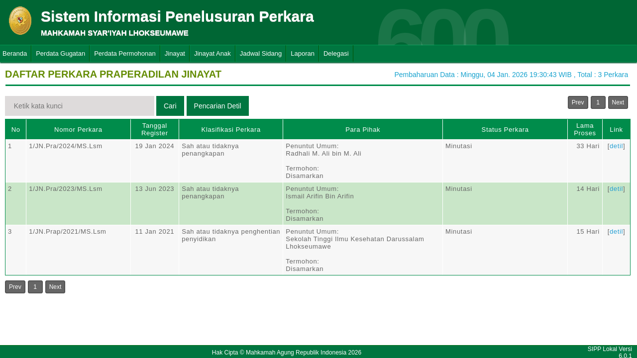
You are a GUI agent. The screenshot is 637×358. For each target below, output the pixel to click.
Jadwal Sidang (261, 53)
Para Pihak (362, 129)
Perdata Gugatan (60, 53)
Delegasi (336, 53)
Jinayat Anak (212, 53)
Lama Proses (585, 129)
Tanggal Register (154, 129)
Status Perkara (505, 129)
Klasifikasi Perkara (231, 129)
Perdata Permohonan (125, 53)
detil (616, 146)
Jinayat (175, 53)
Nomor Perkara (78, 129)
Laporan (303, 53)
